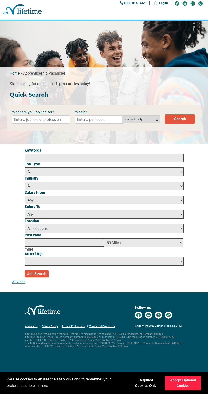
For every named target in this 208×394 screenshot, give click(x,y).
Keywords (33, 150)
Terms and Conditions (102, 326)
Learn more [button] (38, 385)
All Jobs (18, 282)
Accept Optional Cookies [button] (183, 382)
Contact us (31, 326)
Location (32, 221)
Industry (31, 178)
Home (15, 73)
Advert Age (34, 253)
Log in (163, 3)
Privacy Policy (50, 326)
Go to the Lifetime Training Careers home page (22, 9)
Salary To (32, 206)
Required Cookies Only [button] (146, 382)
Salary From (35, 192)
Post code (33, 235)
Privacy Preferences (73, 326)
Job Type (32, 164)
